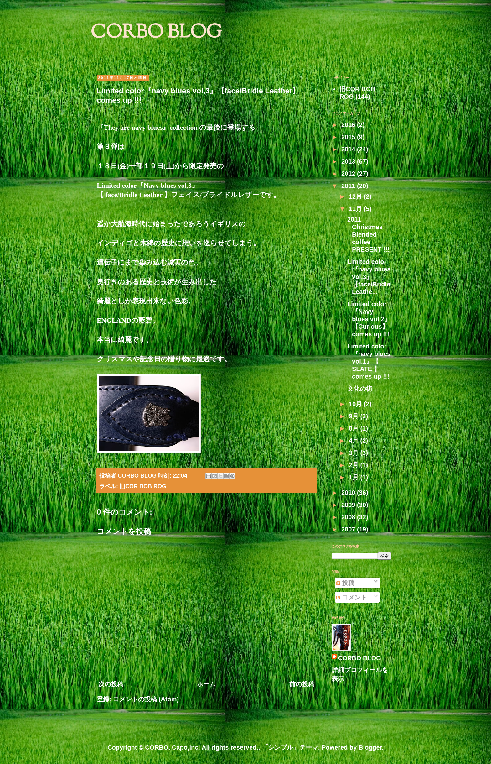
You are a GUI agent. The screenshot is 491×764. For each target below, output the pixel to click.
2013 (349, 161)
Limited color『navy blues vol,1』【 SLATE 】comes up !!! (368, 361)
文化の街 (359, 388)
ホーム (206, 684)
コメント (351, 597)
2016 (349, 124)
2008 (349, 517)
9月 (354, 416)
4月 (354, 440)
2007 (349, 529)
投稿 (345, 582)
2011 (349, 185)
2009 (349, 504)
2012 (349, 173)
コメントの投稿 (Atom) (146, 699)
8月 (354, 428)
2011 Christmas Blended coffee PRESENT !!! (368, 234)
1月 (354, 477)
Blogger (370, 747)
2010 (349, 492)
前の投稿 (301, 684)
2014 (349, 149)
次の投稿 (110, 684)
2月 (354, 465)
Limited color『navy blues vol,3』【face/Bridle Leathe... (368, 276)
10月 (356, 403)
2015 (349, 136)
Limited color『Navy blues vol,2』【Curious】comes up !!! (368, 319)
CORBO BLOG (156, 33)
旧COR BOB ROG (143, 486)
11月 (356, 208)
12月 (356, 196)
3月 (354, 452)
